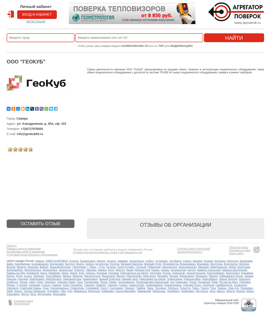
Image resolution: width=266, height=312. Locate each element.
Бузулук (114, 264)
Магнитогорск (92, 276)
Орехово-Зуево (66, 282)
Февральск (80, 291)
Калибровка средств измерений (26, 252)
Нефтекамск (36, 279)
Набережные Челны (231, 276)
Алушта (74, 261)
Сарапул (101, 285)
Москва (173, 276)
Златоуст (79, 270)
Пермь (112, 282)
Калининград (178, 270)
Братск (80, 264)
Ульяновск (246, 288)
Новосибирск (209, 279)
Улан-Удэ (233, 288)
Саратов (112, 285)
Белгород (220, 261)
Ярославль (59, 294)
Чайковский (144, 291)
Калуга (192, 270)
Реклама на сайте (240, 250)
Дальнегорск (169, 267)
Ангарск (111, 261)
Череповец (187, 291)
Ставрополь (77, 288)
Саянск (123, 285)
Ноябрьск (12, 282)
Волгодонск (231, 264)
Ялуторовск (44, 294)
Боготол (70, 264)
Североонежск (173, 285)
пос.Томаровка (179, 282)
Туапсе (205, 288)
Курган (11, 276)
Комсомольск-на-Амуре (134, 273)
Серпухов (208, 285)
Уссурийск (53, 291)
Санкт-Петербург (73, 285)
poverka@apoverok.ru (190, 252)
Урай (9, 291)
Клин (82, 273)
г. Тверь (91, 267)
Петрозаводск (126, 282)
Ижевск (102, 270)
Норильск (244, 279)
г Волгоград (79, 267)
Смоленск (12, 288)
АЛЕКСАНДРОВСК (56, 261)
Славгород (240, 285)
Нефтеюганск (54, 279)
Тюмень (221, 288)
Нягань (24, 282)
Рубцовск (245, 282)
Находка (23, 279)
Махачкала (108, 276)
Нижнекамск (90, 279)
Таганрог (129, 288)
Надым (249, 276)
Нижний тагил (130, 279)
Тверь (150, 288)
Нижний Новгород (109, 279)
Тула (213, 288)
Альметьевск (87, 261)
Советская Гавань (30, 288)
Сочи (46, 288)
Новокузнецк (174, 279)
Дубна (232, 267)
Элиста (230, 291)
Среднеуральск (59, 288)
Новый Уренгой (228, 279)
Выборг (44, 267)
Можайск (162, 276)
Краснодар (178, 273)
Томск (195, 288)
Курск (19, 276)
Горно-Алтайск (126, 267)
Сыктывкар (116, 288)
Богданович (57, 264)
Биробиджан (22, 264)
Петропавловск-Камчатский (152, 282)
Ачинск (187, 261)
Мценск (213, 276)
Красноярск (233, 273)
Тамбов (140, 288)
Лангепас (38, 276)
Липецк (67, 276)
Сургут (104, 288)
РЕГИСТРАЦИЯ (35, 21)
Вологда (244, 264)
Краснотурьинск (196, 273)
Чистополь (201, 291)
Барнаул (198, 261)
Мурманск (201, 276)
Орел (40, 282)
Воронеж (33, 267)
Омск (32, 282)
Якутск (25, 294)
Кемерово (54, 273)
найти (234, 38)
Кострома (155, 273)
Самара (56, 285)
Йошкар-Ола (142, 270)
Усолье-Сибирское (34, 291)
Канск (43, 273)
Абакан (39, 261)
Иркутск (120, 270)
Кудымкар (247, 273)
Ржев (215, 282)
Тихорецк (160, 288)
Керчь (65, 273)
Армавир (122, 261)
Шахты (221, 291)
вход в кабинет (37, 14)
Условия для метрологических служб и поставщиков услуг (107, 252)
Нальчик (12, 279)
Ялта (33, 294)
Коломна (114, 273)
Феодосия (94, 291)
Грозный (141, 267)
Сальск (46, 285)
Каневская (32, 273)
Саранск (89, 285)
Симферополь (224, 285)
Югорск (240, 291)
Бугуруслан (102, 264)
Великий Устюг (153, 264)
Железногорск (32, 270)
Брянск (90, 264)
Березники (246, 261)
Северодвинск (154, 285)
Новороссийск (192, 279)
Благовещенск (40, 264)
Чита (212, 291)
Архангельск (136, 261)
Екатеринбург (15, 270)
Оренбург (50, 282)
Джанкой (203, 267)
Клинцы (90, 273)
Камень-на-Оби (16, 273)
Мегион (120, 276)
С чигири (22, 285)
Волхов (11, 267)
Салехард (34, 285)
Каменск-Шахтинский (234, 270)
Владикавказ (187, 264)
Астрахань (161, 261)
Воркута (21, 267)
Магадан (78, 276)
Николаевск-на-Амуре (153, 279)
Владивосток (171, 264)
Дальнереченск (187, 267)
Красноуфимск (215, 273)
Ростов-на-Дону (228, 282)
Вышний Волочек (60, 267)
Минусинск (149, 276)
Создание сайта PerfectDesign (23, 302)
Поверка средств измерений (24, 248)
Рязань (11, 285)
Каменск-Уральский (209, 270)
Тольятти (185, 288)
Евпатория (243, 267)
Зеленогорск (49, 270)
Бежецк (208, 261)
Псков (192, 282)
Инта (111, 270)
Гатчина (111, 267)
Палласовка (91, 282)
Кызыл (28, 276)
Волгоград (216, 264)
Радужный (204, 282)
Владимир (203, 264)
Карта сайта (236, 253)
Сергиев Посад (192, 285)
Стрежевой (92, 288)
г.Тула (101, 267)
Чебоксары (158, 291)
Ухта (70, 291)
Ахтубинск (175, 261)
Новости (12, 245)
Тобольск (173, 288)
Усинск (18, 291)
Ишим (129, 270)
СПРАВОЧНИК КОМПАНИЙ (193, 249)
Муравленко (187, 276)
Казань (155, 270)
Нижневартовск (72, 279)
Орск (80, 282)
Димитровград (218, 267)
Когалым (102, 273)
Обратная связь (238, 247)
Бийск (10, 264)
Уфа (63, 291)
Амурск (101, 261)
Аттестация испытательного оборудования (32, 255)
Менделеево (134, 276)
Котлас (167, 273)
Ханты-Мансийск (125, 291)
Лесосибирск (53, 276)
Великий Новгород (132, 264)
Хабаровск (107, 291)
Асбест (149, 261)
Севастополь (136, 285)
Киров (73, 273)
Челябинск (173, 291)
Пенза (103, 282)
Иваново (91, 270)
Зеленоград (66, 270)
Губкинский (154, 267)
